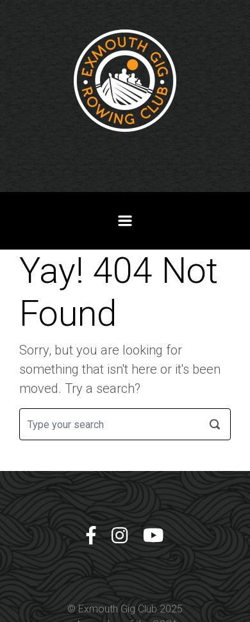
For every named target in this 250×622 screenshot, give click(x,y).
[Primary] (125, 220)
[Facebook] (91, 536)
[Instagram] (120, 536)
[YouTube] (153, 536)
